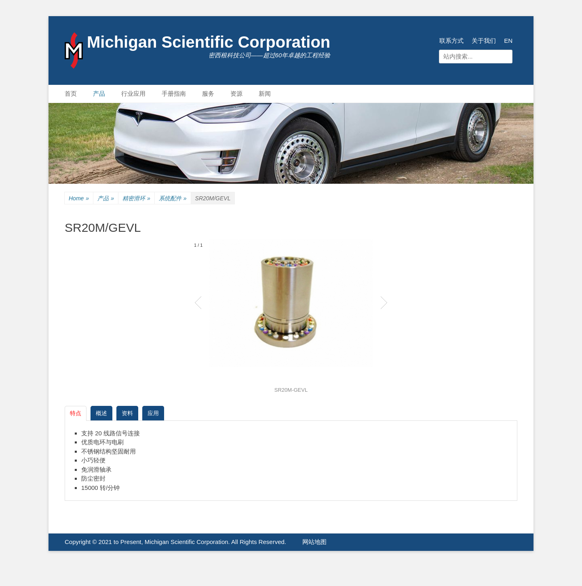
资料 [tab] (127, 413)
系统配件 (173, 198)
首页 (71, 93)
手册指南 (174, 93)
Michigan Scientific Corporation (208, 42)
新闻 (265, 93)
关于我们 (484, 40)
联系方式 (451, 40)
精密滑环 (136, 198)
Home (79, 198)
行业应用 (133, 93)
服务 (208, 93)
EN (508, 40)
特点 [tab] (75, 413)
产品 (99, 93)
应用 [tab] (153, 413)
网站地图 (314, 541)
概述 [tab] (101, 413)
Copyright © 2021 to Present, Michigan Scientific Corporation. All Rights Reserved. (175, 541)
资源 (236, 93)
